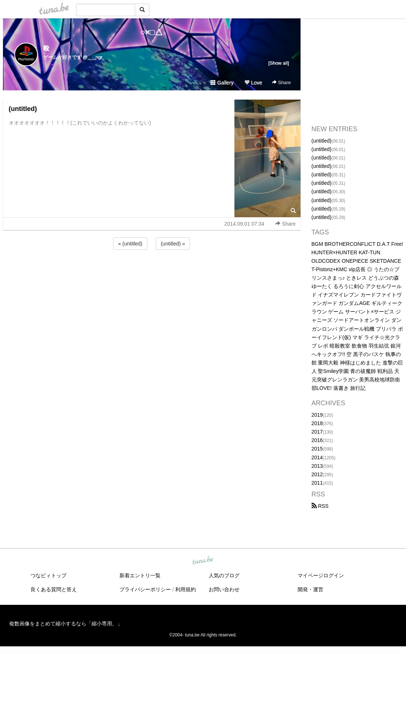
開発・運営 (310, 589)
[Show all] (278, 63)
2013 (317, 466)
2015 (317, 449)
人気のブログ (224, 575)
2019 (317, 415)
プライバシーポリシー (145, 589)
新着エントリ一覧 (140, 575)
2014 (317, 457)
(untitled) (23, 108)
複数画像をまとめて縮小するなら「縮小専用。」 (65, 624)
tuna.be (202, 560)
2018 (317, 423)
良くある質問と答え (53, 589)
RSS (320, 506)
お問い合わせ (224, 589)
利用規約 (185, 589)
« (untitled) (130, 244)
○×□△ (151, 32)
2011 (317, 483)
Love (253, 83)
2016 (317, 440)
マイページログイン (321, 575)
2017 (317, 432)
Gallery (222, 83)
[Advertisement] (152, 271)
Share (281, 82)
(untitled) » (173, 244)
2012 (317, 474)
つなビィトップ (48, 575)
